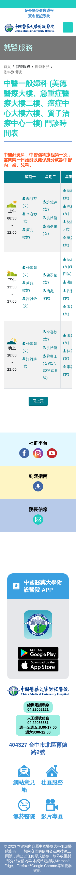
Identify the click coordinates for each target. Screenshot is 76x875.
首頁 (7, 67)
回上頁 (38, 401)
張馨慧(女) (29, 270)
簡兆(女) (27, 232)
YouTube (52, 453)
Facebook (24, 453)
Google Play (38, 653)
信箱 (38, 519)
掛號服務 (42, 67)
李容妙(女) (29, 216)
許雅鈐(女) (50, 204)
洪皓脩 (50, 217)
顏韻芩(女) (29, 201)
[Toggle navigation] (68, 27)
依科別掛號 (13, 72)
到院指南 (38, 486)
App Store (38, 665)
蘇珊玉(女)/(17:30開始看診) (50, 366)
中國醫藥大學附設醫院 (38, 691)
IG (38, 453)
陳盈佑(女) (50, 229)
